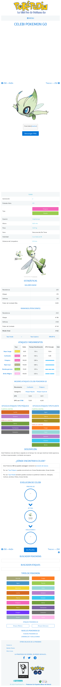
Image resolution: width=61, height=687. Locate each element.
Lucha (15, 412)
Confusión (7, 356)
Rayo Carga (7, 351)
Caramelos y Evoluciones (30, 636)
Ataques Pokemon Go (30, 622)
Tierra (46, 416)
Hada (17, 373)
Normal (17, 365)
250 (7, 83)
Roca (45, 420)
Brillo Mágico (7, 373)
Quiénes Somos (11, 648)
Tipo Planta (11, 474)
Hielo (45, 432)
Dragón (18, 612)
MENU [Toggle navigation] (30, 18)
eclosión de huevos (42, 466)
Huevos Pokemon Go (30, 634)
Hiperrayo (7, 365)
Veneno (15, 416)
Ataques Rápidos (17, 626)
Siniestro (15, 432)
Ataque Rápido (30, 391)
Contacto (9, 645)
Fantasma (15, 428)
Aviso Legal (10, 651)
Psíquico (45, 209)
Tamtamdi (34, 276)
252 (53, 83)
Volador (45, 440)
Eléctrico (17, 351)
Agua (45, 412)
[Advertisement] (30, 53)
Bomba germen (7, 369)
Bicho (15, 423)
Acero (18, 617)
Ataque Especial (42, 391)
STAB (21, 400)
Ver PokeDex (30, 550)
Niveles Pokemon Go (30, 631)
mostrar (34, 126)
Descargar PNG (30, 133)
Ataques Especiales (43, 626)
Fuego (46, 428)
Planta (45, 213)
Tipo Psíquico (12, 470)
